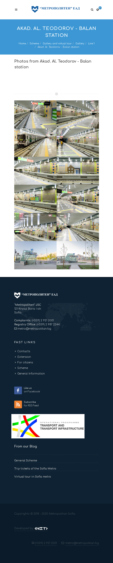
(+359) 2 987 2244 (48, 324)
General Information (31, 373)
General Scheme (25, 460)
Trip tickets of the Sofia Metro (35, 468)
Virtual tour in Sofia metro (32, 476)
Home (22, 43)
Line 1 (91, 43)
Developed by (31, 528)
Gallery (79, 43)
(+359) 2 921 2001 (42, 320)
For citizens (25, 362)
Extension (24, 356)
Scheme (34, 43)
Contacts (23, 351)
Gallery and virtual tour (57, 43)
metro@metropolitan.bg (34, 328)
